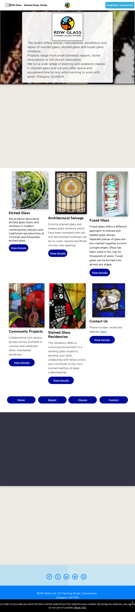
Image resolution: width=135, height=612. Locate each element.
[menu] (7, 5)
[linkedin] (66, 577)
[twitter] (58, 577)
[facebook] (49, 577)
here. (104, 331)
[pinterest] (75, 577)
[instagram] (83, 577)
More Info (80, 607)
